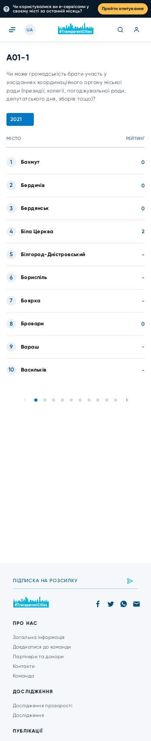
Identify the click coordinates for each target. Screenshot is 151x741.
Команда (24, 676)
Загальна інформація (39, 637)
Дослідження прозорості (42, 705)
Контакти (24, 666)
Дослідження (28, 715)
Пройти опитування (123, 8)
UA (30, 30)
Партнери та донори (38, 656)
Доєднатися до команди (42, 647)
